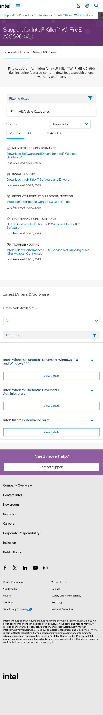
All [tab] (29, 133)
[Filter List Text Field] (46, 98)
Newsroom (11, 505)
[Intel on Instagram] (45, 568)
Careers (8, 524)
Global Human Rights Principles (70, 635)
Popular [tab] (15, 133)
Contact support (52, 467)
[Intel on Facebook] (4, 568)
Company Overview (17, 485)
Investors (9, 514)
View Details (51, 376)
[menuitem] (44, 15)
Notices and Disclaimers (76, 629)
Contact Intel (12, 495)
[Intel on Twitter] (15, 568)
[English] (87, 5)
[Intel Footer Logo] (11, 676)
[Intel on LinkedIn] (25, 568)
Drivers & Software (45, 52)
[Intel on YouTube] (35, 568)
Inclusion (9, 543)
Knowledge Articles (17, 52)
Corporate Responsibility (21, 533)
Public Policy (12, 552)
